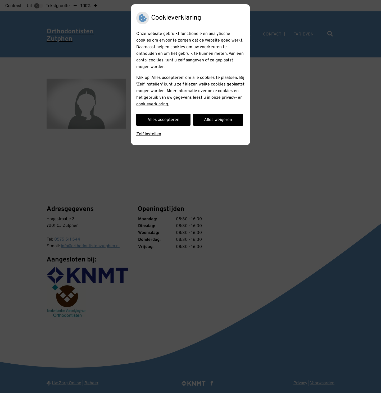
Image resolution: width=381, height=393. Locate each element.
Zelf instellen (148, 134)
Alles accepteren (163, 120)
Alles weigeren (218, 120)
